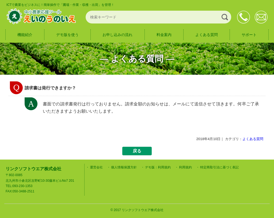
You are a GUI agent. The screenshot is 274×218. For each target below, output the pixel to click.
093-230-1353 (243, 17)
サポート (249, 35)
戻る (137, 151)
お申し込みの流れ (117, 35)
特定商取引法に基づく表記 (219, 167)
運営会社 (96, 167)
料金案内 (164, 35)
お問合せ (261, 17)
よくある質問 (206, 35)
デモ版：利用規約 (158, 167)
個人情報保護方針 (124, 167)
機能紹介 (24, 35)
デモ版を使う (67, 35)
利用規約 (185, 167)
